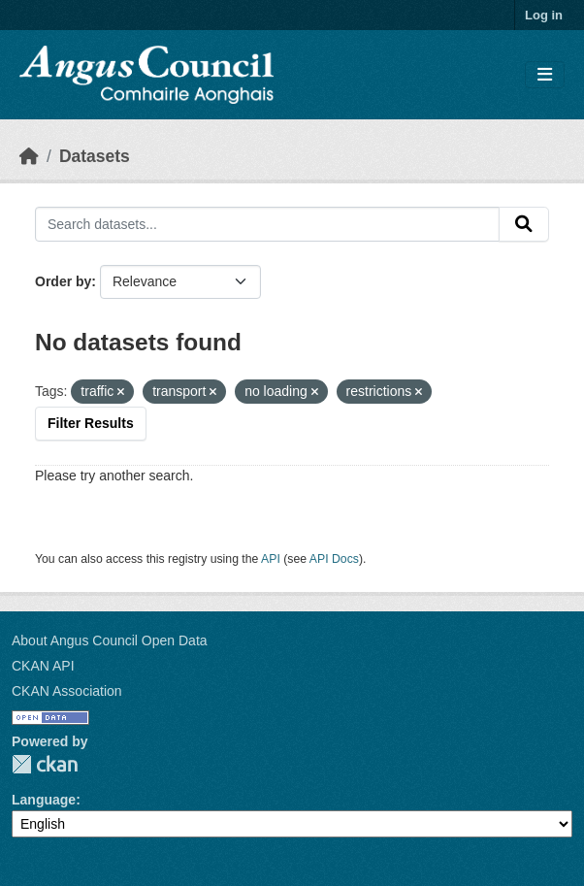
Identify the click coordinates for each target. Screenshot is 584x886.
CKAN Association (67, 691)
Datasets (94, 156)
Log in (544, 15)
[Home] (29, 156)
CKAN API (43, 665)
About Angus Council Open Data (110, 640)
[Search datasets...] (267, 224)
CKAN (45, 764)
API (270, 559)
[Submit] (524, 224)
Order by (63, 281)
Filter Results (91, 423)
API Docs (334, 559)
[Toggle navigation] (545, 75)
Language (44, 799)
